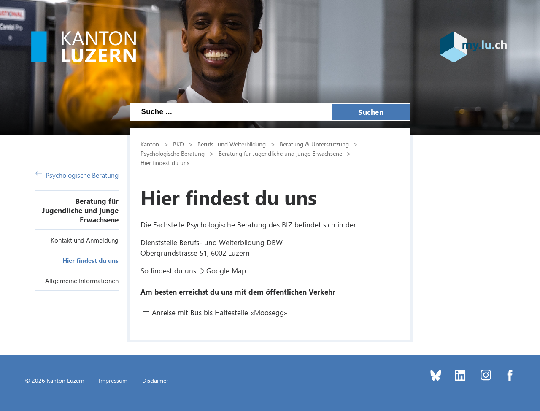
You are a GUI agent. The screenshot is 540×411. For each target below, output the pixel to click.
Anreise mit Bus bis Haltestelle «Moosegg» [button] (220, 312)
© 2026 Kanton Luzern (54, 380)
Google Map (226, 270)
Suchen (370, 111)
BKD (178, 144)
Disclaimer (155, 380)
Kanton (149, 144)
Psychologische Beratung (77, 174)
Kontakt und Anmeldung (85, 240)
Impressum (113, 380)
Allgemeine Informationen (82, 280)
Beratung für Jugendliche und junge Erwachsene (80, 210)
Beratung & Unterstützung (314, 144)
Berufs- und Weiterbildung (231, 144)
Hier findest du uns (90, 260)
